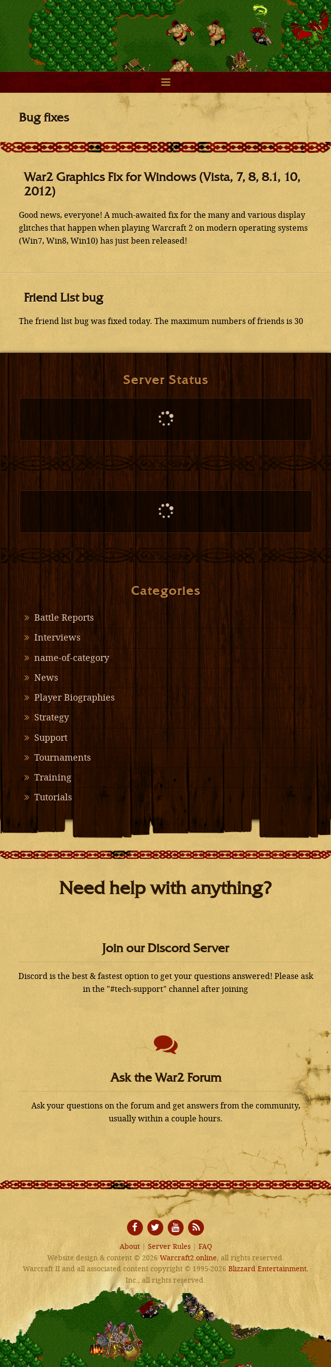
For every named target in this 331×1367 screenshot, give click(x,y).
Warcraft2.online (165, 30)
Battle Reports (64, 617)
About (130, 1246)
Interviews (57, 637)
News (46, 677)
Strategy (51, 717)
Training (52, 777)
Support (50, 737)
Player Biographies (74, 697)
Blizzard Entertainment (267, 1269)
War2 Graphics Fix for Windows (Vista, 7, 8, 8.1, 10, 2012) (162, 184)
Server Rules (169, 1246)
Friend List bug (63, 297)
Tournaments (62, 757)
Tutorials (53, 797)
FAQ (205, 1246)
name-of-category (71, 657)
